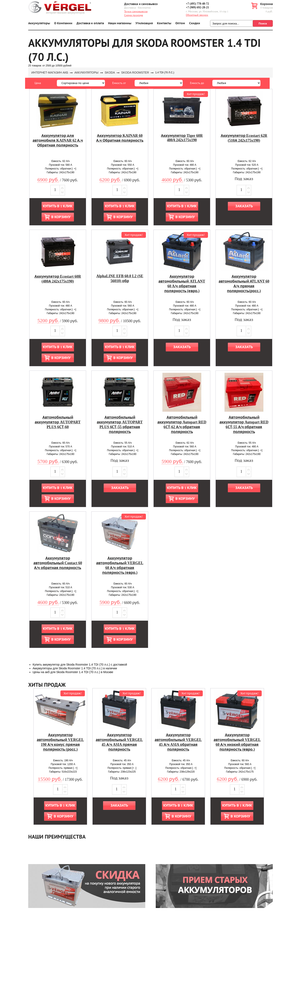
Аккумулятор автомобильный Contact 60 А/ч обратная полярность (57, 563)
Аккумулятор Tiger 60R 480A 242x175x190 (182, 138)
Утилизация (144, 23)
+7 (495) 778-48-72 (197, 3)
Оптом (180, 23)
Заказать (244, 206)
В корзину (60, 217)
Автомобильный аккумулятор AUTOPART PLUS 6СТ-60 (57, 422)
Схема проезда (133, 15)
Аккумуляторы (39, 23)
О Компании (63, 23)
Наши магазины (119, 23)
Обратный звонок (197, 15)
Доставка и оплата (90, 23)
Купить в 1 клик (58, 206)
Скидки (194, 23)
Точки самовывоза (136, 11)
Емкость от (119, 83)
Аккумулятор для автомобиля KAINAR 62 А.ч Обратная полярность (58, 140)
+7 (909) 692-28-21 (197, 7)
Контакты (164, 23)
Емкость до (197, 83)
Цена (37, 83)
